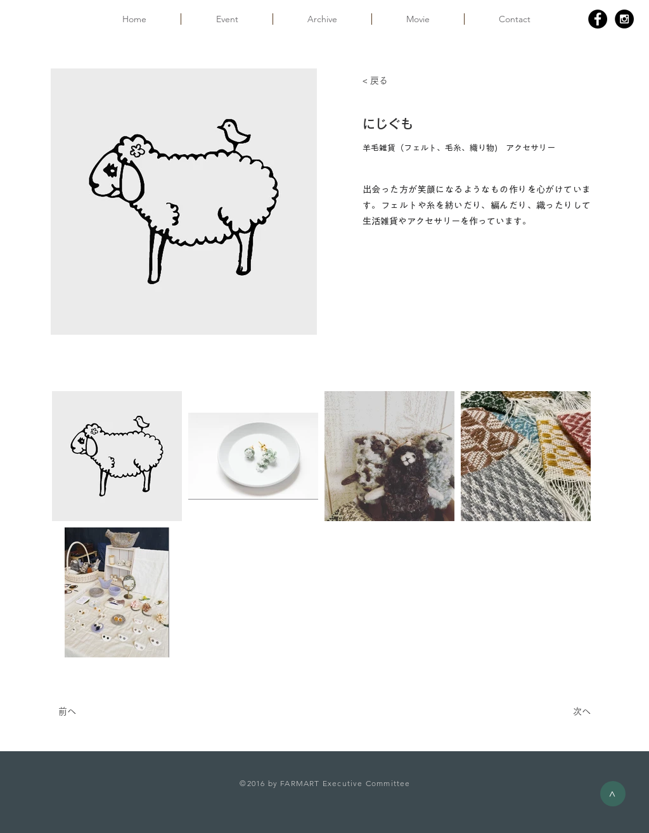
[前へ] (100, 712)
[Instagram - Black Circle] (624, 19)
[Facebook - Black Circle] (597, 19)
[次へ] (559, 712)
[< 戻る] (404, 81)
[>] (613, 793)
